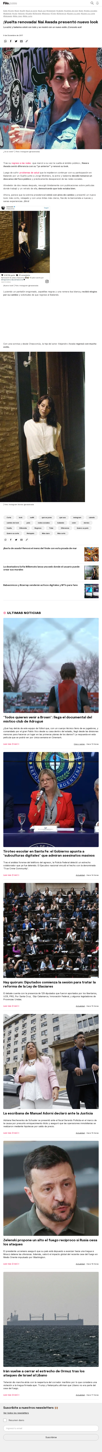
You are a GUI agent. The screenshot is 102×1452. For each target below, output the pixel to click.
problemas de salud (29, 172)
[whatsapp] (5, 41)
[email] (21, 41)
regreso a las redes (21, 163)
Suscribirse (51, 1437)
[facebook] (11, 41)
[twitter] (16, 41)
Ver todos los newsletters (16, 1413)
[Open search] (92, 3)
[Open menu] (97, 3)
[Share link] (27, 41)
